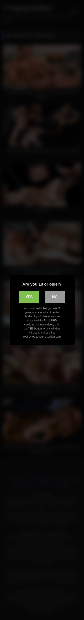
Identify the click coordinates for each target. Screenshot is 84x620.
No (55, 297)
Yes (29, 297)
